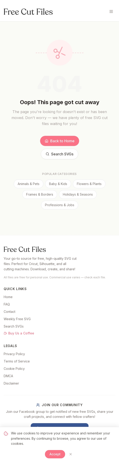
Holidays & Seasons (78, 194)
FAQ (7, 304)
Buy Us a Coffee (19, 333)
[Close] (70, 454)
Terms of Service (17, 361)
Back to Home (60, 141)
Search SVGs (59, 154)
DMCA (8, 376)
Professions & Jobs (59, 205)
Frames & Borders (39, 194)
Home (8, 297)
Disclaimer (11, 383)
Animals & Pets (28, 184)
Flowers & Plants (89, 184)
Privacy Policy (14, 354)
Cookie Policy (14, 369)
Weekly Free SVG (17, 319)
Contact (9, 312)
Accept (55, 454)
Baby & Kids (58, 184)
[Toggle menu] (111, 11)
